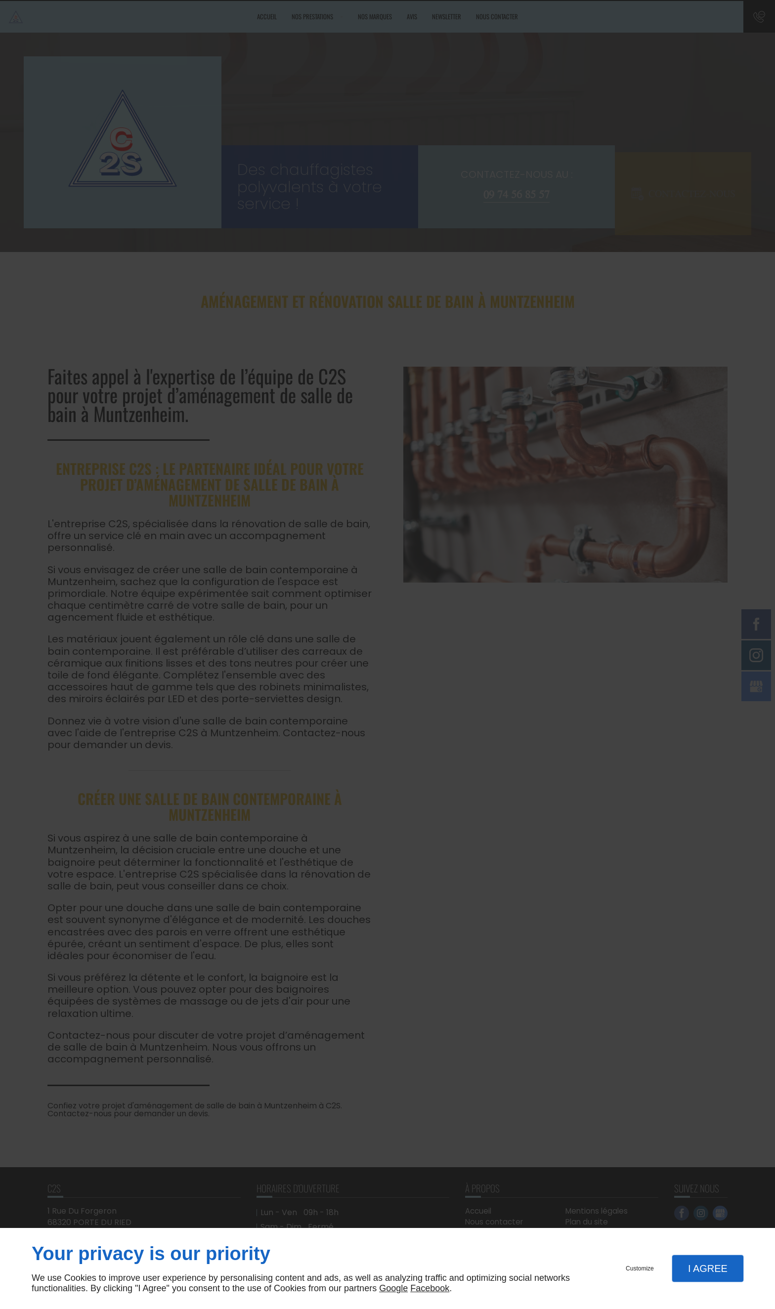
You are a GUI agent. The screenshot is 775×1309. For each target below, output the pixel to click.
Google (393, 1288)
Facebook (429, 1288)
